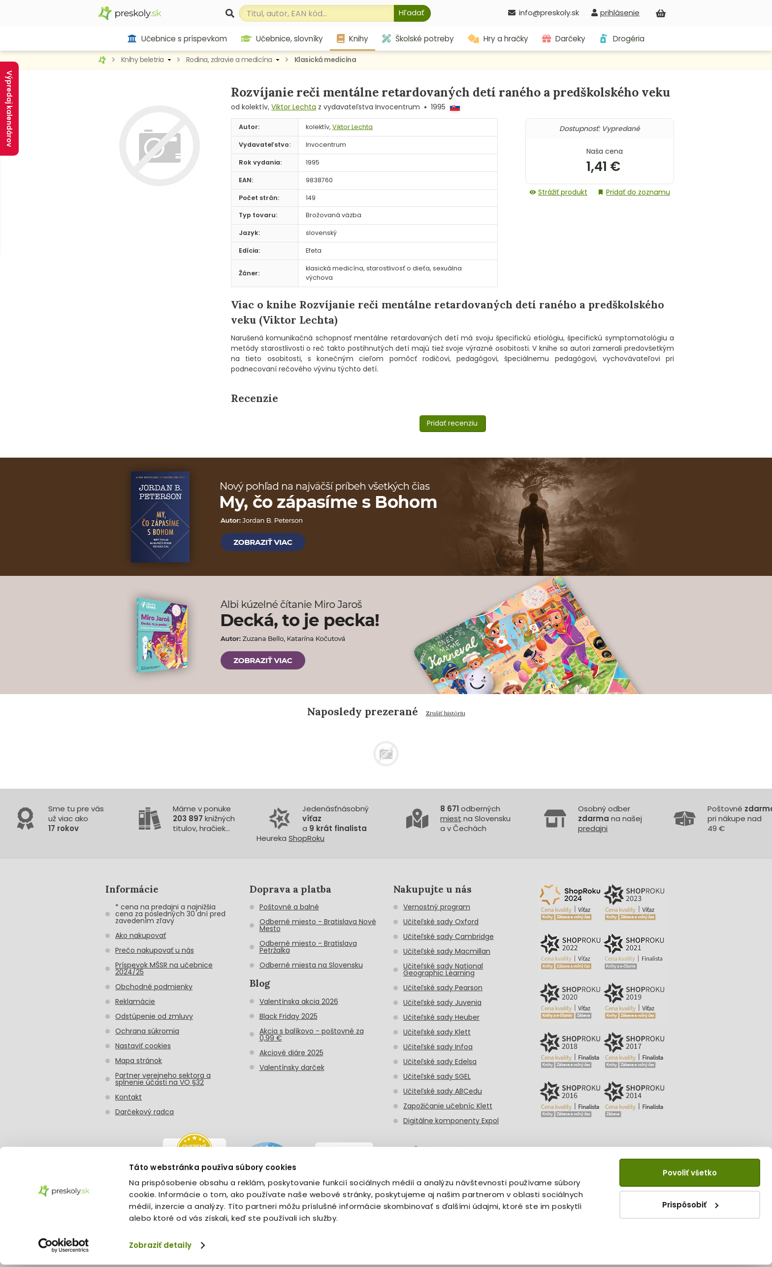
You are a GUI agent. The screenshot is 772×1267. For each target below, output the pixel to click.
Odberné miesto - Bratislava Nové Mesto (317, 925)
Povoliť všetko (690, 1175)
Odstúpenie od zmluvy (154, 1016)
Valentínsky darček (291, 1067)
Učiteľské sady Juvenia (442, 1002)
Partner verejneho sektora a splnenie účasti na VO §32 (163, 1078)
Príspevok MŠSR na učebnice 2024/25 (164, 968)
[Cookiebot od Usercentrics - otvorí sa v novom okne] (64, 1247)
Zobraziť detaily (160, 1247)
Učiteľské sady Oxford (441, 922)
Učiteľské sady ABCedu (442, 1091)
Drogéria (621, 38)
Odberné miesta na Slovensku (311, 965)
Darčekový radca (144, 1112)
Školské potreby (418, 38)
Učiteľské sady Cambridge (448, 936)
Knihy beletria (142, 60)
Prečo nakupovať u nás (154, 950)
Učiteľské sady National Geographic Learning (443, 969)
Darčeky (563, 38)
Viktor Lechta (293, 107)
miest (450, 818)
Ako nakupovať (140, 935)
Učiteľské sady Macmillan (446, 951)
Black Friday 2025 (288, 1016)
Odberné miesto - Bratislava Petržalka (308, 946)
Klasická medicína (325, 60)
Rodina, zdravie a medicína (229, 60)
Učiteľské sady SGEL (437, 1076)
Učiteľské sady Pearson (442, 988)
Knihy (352, 38)
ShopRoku (306, 838)
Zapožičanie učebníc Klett (447, 1106)
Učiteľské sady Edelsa (440, 1062)
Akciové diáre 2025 (291, 1053)
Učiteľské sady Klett (437, 1032)
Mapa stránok (138, 1061)
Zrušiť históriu (445, 713)
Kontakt (128, 1097)
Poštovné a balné (289, 907)
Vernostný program (436, 907)
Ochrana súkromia (147, 1031)
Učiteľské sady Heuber (441, 1017)
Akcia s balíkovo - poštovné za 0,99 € (311, 1034)
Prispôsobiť (690, 1206)
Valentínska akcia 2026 (298, 1001)
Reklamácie (135, 1001)
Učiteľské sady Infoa (438, 1047)
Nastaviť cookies (143, 1046)
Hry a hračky (498, 38)
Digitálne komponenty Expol (451, 1121)
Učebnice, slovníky (282, 38)
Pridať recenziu (452, 423)
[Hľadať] (412, 13)
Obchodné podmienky (154, 987)
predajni (593, 828)
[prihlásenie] (615, 12)
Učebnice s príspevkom (177, 38)
